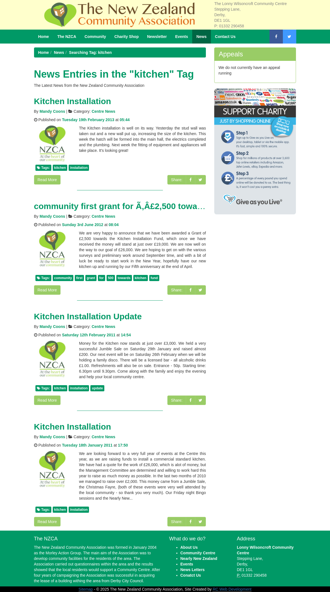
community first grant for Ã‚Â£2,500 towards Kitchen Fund (150, 206)
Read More (47, 180)
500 (111, 278)
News (201, 36)
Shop (126, 36)
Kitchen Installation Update (88, 316)
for (101, 278)
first (79, 278)
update (97, 388)
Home (43, 36)
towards (124, 278)
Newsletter (157, 36)
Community (95, 36)
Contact (225, 36)
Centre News (103, 111)
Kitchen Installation (72, 101)
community (63, 278)
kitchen (60, 168)
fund (154, 278)
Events (181, 36)
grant (91, 278)
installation (79, 168)
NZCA (66, 36)
